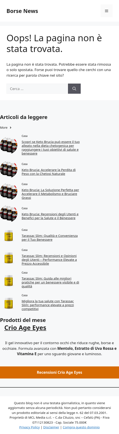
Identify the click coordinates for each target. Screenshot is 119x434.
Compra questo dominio (81, 427)
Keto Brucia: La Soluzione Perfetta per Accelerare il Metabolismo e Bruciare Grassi (50, 194)
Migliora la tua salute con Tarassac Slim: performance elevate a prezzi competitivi (48, 305)
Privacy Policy (29, 427)
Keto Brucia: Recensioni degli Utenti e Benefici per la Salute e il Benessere (50, 216)
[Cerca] (74, 89)
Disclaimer (51, 427)
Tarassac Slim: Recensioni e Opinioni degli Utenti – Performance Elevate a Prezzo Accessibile (49, 259)
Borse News (22, 10)
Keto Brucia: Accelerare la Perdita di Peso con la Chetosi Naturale (49, 172)
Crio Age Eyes (25, 327)
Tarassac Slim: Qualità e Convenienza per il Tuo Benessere (50, 237)
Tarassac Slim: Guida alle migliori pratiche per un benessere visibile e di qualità (50, 282)
